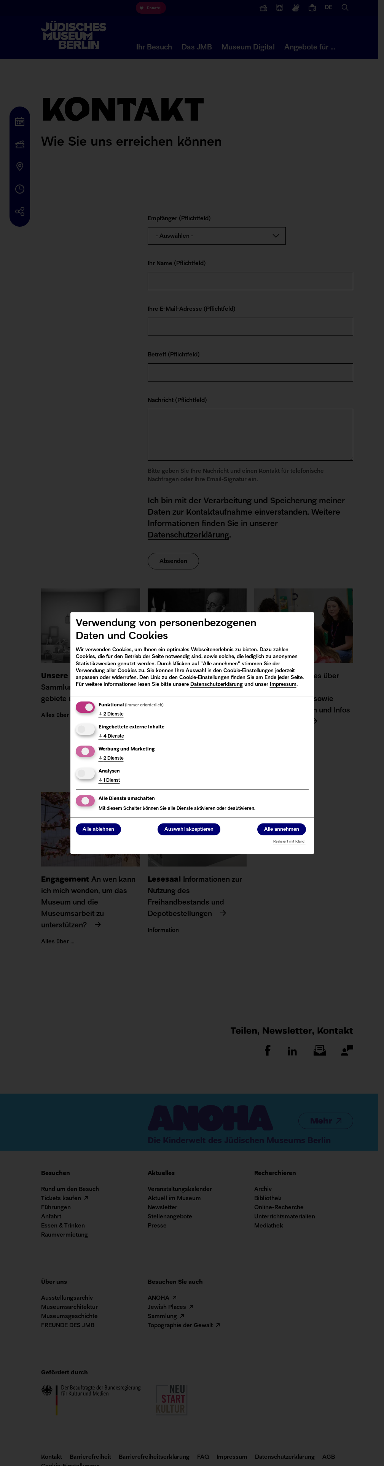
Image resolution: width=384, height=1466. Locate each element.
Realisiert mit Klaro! (289, 841)
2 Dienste (111, 714)
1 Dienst (109, 780)
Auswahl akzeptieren (189, 829)
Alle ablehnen (98, 829)
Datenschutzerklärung (216, 684)
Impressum (283, 684)
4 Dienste (111, 736)
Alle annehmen (281, 829)
